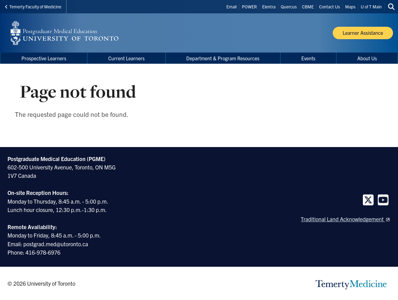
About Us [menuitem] (367, 58)
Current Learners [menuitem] (126, 58)
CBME (308, 6)
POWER (249, 6)
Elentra (268, 6)
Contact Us (329, 6)
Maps (350, 6)
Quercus (289, 6)
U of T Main (371, 6)
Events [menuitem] (308, 58)
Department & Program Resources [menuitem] (222, 58)
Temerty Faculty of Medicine (33, 6)
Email (231, 6)
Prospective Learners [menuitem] (43, 58)
